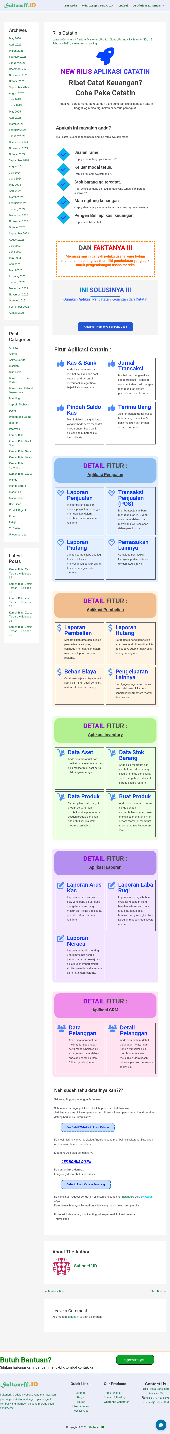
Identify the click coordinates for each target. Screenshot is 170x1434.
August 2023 (16, 239)
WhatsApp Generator (116, 1401)
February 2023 (17, 276)
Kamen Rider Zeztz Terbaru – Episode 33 (20, 588)
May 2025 (15, 111)
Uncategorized (17, 534)
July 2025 (15, 99)
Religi (12, 522)
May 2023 (15, 258)
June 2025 (15, 105)
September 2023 (19, 233)
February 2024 (17, 203)
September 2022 (19, 306)
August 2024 (16, 166)
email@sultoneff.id (157, 1402)
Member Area (80, 1406)
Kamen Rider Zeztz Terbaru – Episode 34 (20, 573)
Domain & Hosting (115, 1397)
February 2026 (17, 56)
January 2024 (17, 209)
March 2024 (16, 197)
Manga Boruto (17, 485)
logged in (73, 1316)
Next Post (158, 1291)
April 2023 (15, 264)
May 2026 (15, 38)
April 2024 (15, 191)
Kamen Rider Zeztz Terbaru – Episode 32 (20, 602)
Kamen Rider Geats (20, 457)
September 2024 (19, 160)
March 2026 (16, 50)
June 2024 (15, 178)
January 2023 (17, 282)
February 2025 (17, 129)
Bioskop (14, 366)
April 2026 (15, 44)
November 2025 (18, 75)
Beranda (80, 1392)
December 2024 (18, 142)
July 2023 (15, 245)
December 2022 (18, 288)
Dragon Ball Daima (20, 416)
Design (13, 410)
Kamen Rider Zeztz (20, 473)
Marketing (15, 492)
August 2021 (16, 312)
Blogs (80, 1397)
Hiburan (13, 422)
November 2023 (18, 221)
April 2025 (15, 117)
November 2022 (18, 294)
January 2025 (17, 136)
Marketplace (16, 498)
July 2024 (15, 172)
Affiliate (13, 347)
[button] (162, 6)
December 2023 (18, 215)
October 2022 (17, 300)
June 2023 (15, 251)
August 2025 (16, 93)
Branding (14, 398)
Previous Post (55, 1291)
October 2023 (17, 227)
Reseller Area (81, 1410)
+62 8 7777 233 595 (157, 1397)
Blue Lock (15, 372)
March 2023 (16, 270)
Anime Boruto (17, 360)
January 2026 (17, 62)
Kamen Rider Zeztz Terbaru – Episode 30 (20, 631)
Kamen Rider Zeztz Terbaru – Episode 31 (20, 616)
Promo (13, 516)
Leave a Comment (63, 39)
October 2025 (17, 81)
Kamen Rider (16, 435)
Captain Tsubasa (19, 404)
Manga (13, 479)
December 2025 (18, 69)
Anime (13, 353)
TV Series (15, 528)
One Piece (15, 504)
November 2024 (18, 148)
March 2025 (16, 124)
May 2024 (15, 184)
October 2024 (17, 154)
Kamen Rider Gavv (20, 451)
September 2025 (19, 87)
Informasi (15, 429)
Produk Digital (17, 510)
